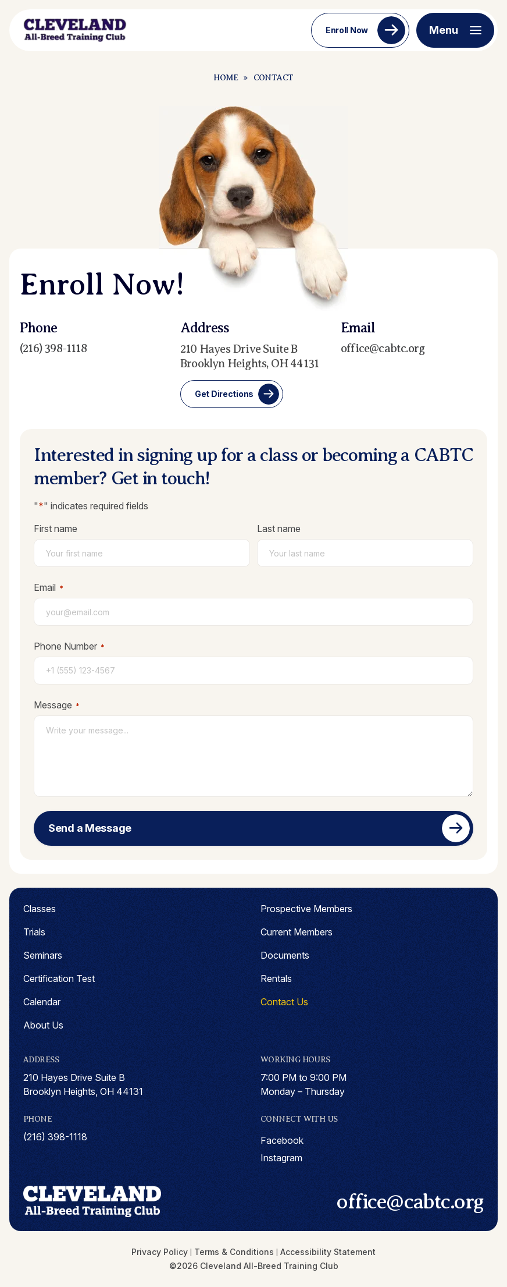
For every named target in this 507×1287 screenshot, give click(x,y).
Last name (279, 528)
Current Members (296, 932)
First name (55, 528)
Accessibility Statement (328, 1252)
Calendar (41, 1002)
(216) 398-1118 (53, 348)
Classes (39, 908)
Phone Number (69, 646)
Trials (34, 932)
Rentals (276, 978)
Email (48, 587)
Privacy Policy (159, 1252)
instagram (281, 1158)
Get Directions (224, 394)
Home (225, 77)
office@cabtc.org (382, 348)
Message (57, 705)
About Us (43, 1025)
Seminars (42, 955)
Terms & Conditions (234, 1252)
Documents (284, 955)
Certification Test (59, 978)
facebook (282, 1140)
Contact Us (284, 1002)
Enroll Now (347, 30)
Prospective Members (306, 908)
